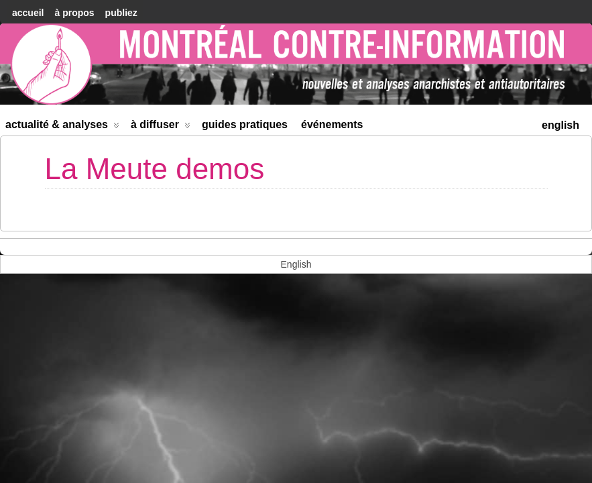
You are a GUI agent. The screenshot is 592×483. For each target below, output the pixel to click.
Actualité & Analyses (62, 127)
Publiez (121, 12)
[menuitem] (560, 124)
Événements (332, 124)
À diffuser (160, 127)
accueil (28, 12)
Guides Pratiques (245, 124)
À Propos (74, 12)
